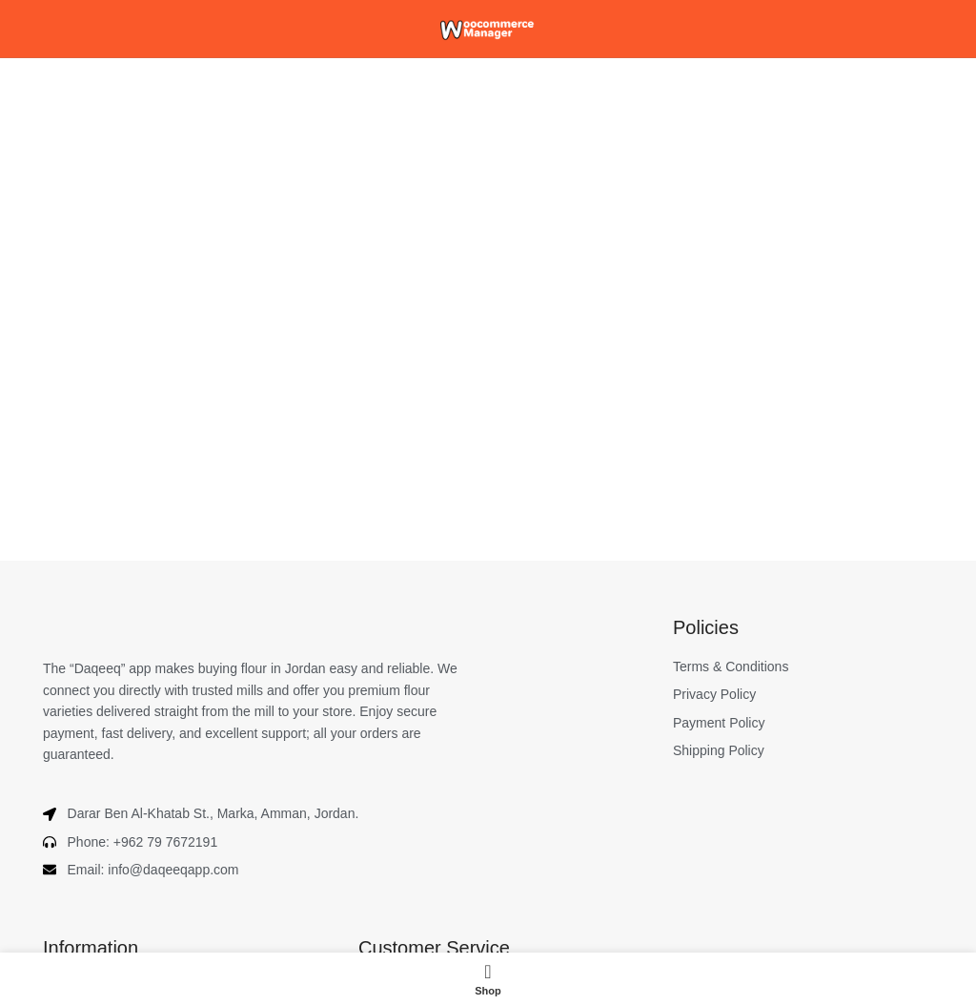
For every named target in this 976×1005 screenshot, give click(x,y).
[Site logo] (488, 27)
